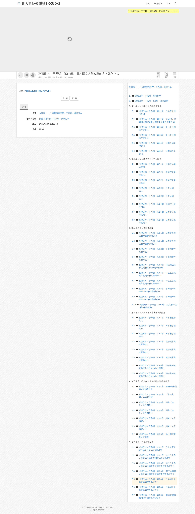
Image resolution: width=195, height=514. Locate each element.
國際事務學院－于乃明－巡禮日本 (67, 113)
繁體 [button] (158, 3)
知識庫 (42, 113)
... (48, 113)
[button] (168, 3)
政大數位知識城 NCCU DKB (39, 3)
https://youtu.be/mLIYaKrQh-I (38, 91)
